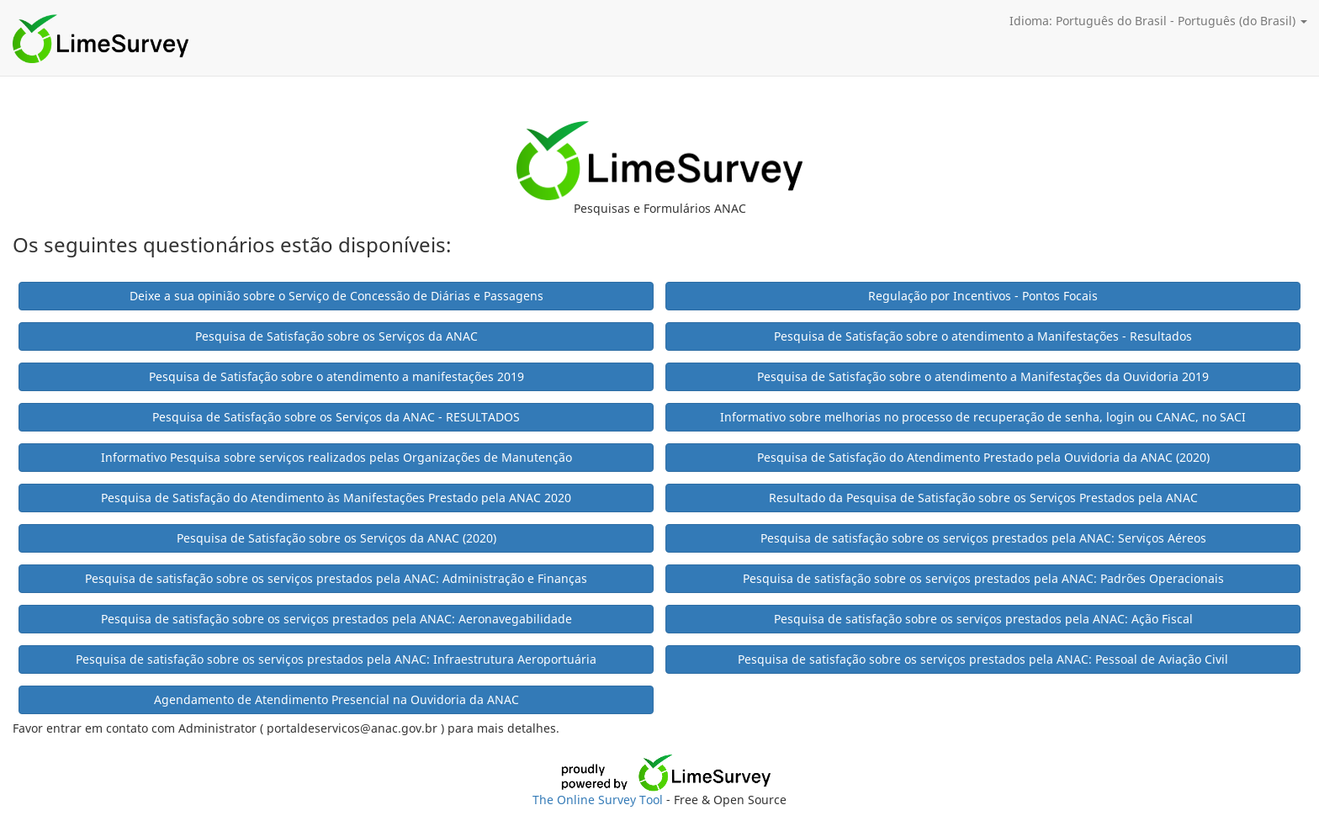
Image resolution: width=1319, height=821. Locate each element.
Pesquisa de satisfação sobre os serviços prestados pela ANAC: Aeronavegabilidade (336, 619)
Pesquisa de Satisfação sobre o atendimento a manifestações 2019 (336, 376)
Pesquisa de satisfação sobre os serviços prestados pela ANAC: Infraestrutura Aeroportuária (336, 659)
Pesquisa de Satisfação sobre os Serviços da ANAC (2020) (336, 538)
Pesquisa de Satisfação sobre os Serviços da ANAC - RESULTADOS (336, 417)
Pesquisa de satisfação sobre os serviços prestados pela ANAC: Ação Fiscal (983, 619)
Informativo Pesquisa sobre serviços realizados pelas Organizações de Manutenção (336, 457)
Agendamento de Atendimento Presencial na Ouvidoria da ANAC (336, 699)
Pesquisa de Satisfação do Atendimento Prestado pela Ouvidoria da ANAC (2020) (983, 457)
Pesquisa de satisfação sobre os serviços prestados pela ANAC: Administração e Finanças (336, 578)
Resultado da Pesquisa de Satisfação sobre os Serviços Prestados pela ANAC (983, 498)
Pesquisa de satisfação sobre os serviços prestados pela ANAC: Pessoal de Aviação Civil (983, 659)
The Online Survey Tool (599, 800)
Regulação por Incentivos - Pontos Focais (983, 296)
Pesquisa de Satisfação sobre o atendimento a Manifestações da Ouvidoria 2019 (983, 376)
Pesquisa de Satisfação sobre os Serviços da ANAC (336, 336)
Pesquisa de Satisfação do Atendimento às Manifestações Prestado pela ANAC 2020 (336, 498)
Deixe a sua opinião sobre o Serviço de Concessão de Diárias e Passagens (336, 296)
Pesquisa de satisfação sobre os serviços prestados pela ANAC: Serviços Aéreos (983, 538)
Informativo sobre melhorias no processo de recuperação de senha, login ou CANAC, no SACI (983, 417)
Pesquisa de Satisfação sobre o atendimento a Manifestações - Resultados (983, 336)
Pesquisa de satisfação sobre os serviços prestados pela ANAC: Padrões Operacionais (983, 578)
